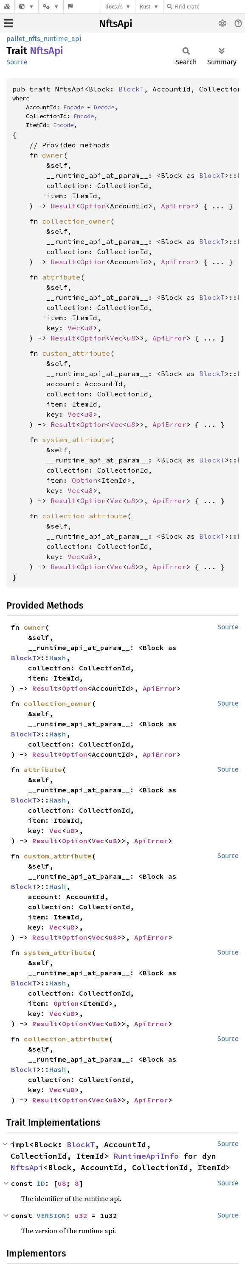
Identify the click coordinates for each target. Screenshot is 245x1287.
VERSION (51, 1215)
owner (52, 155)
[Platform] (51, 6)
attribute (61, 277)
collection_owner (76, 221)
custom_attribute (76, 353)
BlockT (131, 89)
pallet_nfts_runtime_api (44, 39)
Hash (57, 657)
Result (63, 206)
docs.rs (114, 6)
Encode (73, 107)
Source (17, 62)
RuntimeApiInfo (146, 1156)
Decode (104, 107)
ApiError (178, 206)
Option (93, 206)
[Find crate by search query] (209, 6)
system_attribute (76, 439)
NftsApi (115, 24)
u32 (81, 1215)
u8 (88, 328)
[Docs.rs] (7, 6)
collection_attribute (84, 516)
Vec (74, 328)
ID (41, 1183)
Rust (145, 6)
